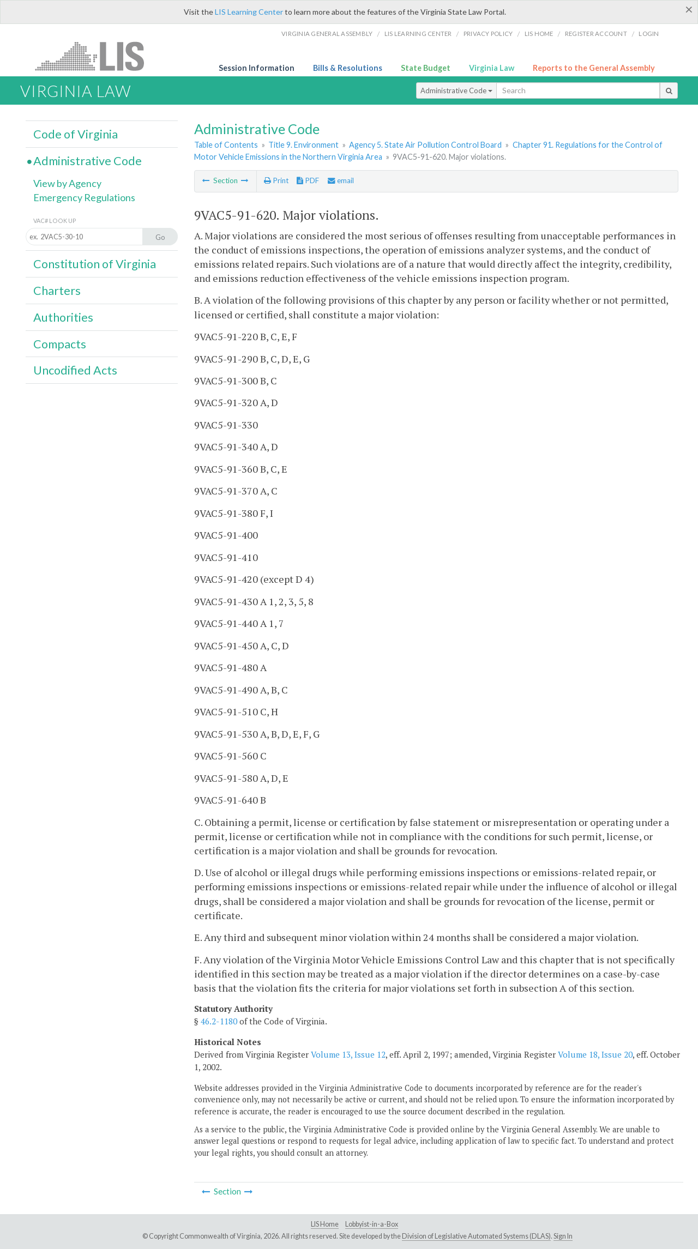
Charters (57, 290)
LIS (96, 56)
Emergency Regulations (84, 197)
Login (649, 33)
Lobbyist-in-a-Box (371, 1224)
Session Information (256, 68)
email (341, 180)
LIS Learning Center (249, 11)
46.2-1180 (219, 1021)
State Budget (425, 68)
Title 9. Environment (303, 144)
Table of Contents (226, 144)
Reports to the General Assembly (594, 68)
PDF (308, 180)
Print (276, 180)
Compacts (59, 344)
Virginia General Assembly (326, 33)
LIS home (539, 33)
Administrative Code (456, 90)
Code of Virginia (75, 134)
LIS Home (325, 1224)
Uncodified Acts (75, 370)
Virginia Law (491, 68)
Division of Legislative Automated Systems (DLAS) (476, 1236)
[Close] (689, 9)
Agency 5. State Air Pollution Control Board (425, 144)
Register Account (596, 33)
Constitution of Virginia (94, 264)
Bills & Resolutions (347, 68)
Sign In (563, 1236)
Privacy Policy (488, 33)
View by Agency (67, 183)
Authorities (63, 317)
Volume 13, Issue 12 (348, 1054)
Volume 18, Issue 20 (595, 1054)
